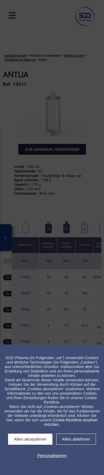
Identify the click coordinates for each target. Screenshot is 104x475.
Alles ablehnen (76, 439)
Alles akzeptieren (30, 439)
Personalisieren (52, 455)
